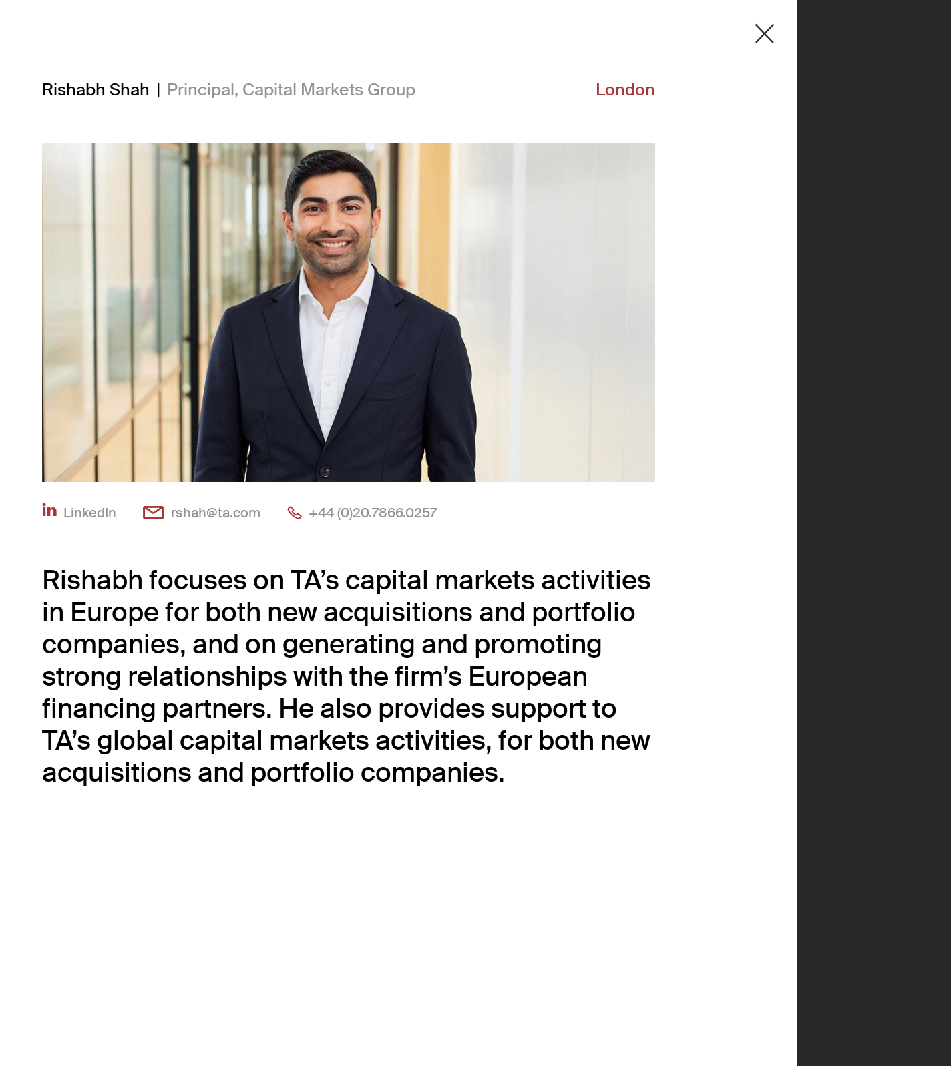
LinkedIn (89, 512)
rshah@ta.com (215, 512)
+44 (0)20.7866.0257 (373, 512)
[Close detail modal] (765, 33)
